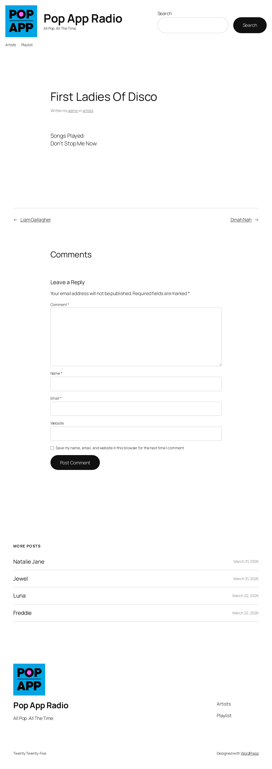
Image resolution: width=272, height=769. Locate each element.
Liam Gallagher (35, 219)
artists (88, 110)
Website (57, 423)
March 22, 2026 (245, 595)
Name (56, 373)
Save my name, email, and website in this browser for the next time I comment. (120, 447)
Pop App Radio (83, 18)
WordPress (250, 753)
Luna (19, 596)
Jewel (20, 579)
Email (56, 398)
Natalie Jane (28, 562)
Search (165, 13)
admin (73, 110)
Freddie (22, 613)
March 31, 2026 (246, 561)
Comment (59, 304)
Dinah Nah (241, 219)
